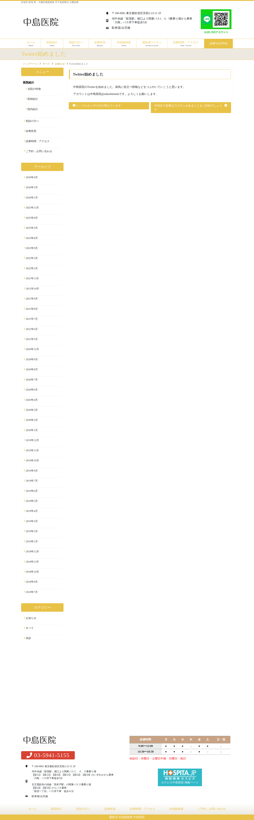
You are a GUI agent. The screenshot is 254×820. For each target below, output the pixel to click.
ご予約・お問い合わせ (39, 151)
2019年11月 (32, 450)
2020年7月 (32, 379)
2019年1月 (32, 541)
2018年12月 (32, 551)
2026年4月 (32, 177)
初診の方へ (76, 43)
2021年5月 (32, 339)
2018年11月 (32, 561)
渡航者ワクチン (152, 43)
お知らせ (31, 618)
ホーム (31, 43)
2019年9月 (32, 470)
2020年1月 (32, 430)
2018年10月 (32, 571)
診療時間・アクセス (186, 43)
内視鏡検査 (176, 808)
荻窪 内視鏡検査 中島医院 (128, 817)
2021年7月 (32, 318)
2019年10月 (32, 460)
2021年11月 (32, 278)
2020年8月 (32, 369)
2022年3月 (32, 258)
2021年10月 (32, 288)
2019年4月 (32, 511)
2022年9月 (32, 248)
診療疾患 (31, 131)
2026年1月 (32, 197)
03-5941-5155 (47, 755)
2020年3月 (32, 410)
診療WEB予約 (218, 43)
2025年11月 (32, 207)
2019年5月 (32, 501)
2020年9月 (32, 359)
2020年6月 (32, 389)
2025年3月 (32, 227)
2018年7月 (32, 592)
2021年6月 (32, 329)
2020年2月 (32, 420)
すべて (30, 628)
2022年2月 (32, 268)
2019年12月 (32, 440)
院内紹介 (33, 109)
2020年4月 (32, 399)
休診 (28, 638)
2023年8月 (32, 238)
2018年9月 (32, 581)
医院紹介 (56, 808)
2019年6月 (32, 490)
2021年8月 (32, 308)
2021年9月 (32, 298)
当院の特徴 (34, 89)
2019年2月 (32, 531)
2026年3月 (32, 187)
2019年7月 (32, 480)
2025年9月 (32, 217)
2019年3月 (32, 521)
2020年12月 (32, 349)
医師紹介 (33, 99)
